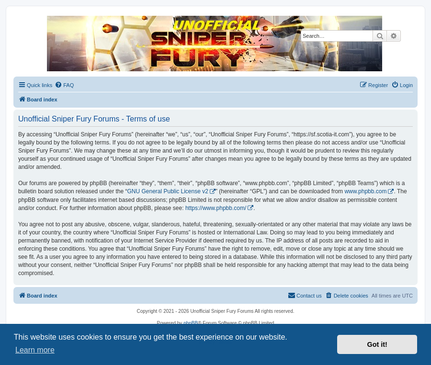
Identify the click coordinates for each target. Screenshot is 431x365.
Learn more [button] (35, 350)
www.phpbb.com (365, 191)
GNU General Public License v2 (167, 191)
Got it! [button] (377, 344)
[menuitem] (64, 85)
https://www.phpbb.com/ (215, 208)
